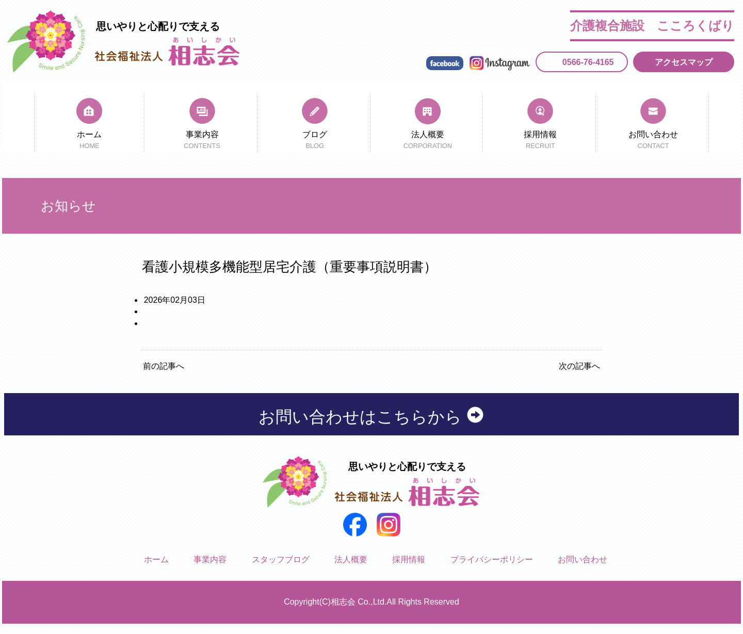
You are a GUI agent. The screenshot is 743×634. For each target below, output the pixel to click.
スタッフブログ (281, 559)
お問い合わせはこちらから (372, 416)
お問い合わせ (653, 141)
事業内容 (202, 141)
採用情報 (540, 141)
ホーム (89, 141)
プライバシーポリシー (491, 559)
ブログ (315, 141)
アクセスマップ (684, 62)
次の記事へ (579, 366)
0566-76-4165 (588, 62)
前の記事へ (163, 366)
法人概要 (427, 141)
